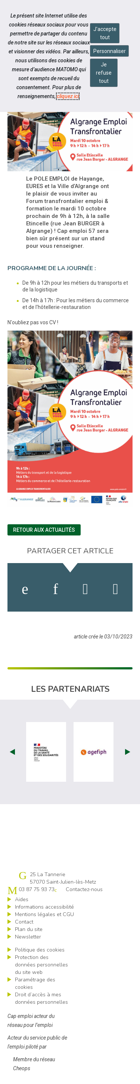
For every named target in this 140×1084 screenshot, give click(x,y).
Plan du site (29, 929)
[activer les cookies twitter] (85, 589)
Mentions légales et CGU (44, 914)
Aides (21, 899)
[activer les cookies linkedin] (55, 589)
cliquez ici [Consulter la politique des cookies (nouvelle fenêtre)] (68, 96)
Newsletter (28, 936)
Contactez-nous (84, 889)
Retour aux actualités (44, 530)
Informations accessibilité (44, 906)
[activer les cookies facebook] (25, 589)
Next (127, 752)
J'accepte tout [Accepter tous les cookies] (104, 33)
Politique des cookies (40, 949)
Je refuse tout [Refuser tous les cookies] (104, 73)
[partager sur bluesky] (115, 589)
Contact (24, 921)
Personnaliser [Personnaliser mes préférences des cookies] (109, 51)
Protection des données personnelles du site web (41, 965)
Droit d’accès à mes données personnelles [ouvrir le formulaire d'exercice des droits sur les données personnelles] (41, 998)
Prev (12, 752)
